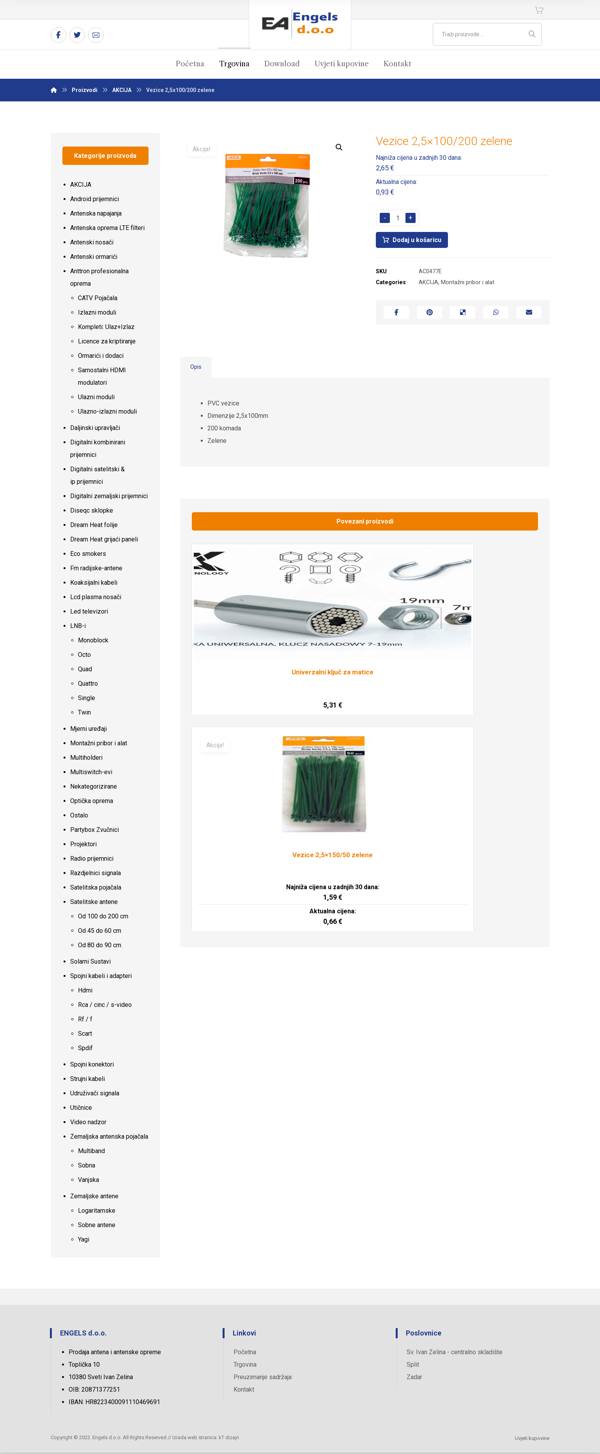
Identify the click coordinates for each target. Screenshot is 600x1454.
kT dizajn (229, 1440)
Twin (84, 714)
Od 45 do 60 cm (99, 932)
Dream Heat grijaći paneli (104, 541)
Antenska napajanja (96, 215)
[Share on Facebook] (396, 316)
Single (86, 700)
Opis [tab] (196, 372)
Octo (84, 656)
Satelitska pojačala (95, 889)
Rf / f (85, 1021)
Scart (85, 1035)
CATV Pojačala (97, 300)
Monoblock (93, 642)
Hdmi (85, 992)
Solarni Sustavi (90, 963)
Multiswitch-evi (91, 774)
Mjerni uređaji (88, 730)
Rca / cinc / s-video (105, 1006)
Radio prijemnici (91, 860)
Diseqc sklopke (91, 512)
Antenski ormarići (93, 258)
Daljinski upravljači (95, 429)
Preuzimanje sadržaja (263, 1378)
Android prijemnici (94, 201)
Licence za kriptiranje (107, 343)
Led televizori (89, 613)
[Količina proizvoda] (397, 219)
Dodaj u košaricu (418, 241)
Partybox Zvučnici (94, 831)
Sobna (86, 1167)
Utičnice (81, 1109)
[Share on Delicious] (462, 316)
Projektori (83, 846)
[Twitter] (77, 35)
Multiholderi (86, 759)
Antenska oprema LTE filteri (107, 229)
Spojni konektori (92, 1066)
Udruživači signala (94, 1095)
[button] (339, 149)
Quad (85, 671)
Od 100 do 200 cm (103, 918)
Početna (245, 1353)
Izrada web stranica (194, 1440)
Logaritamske (96, 1212)
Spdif (85, 1050)
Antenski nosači (91, 244)
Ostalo (79, 817)
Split (413, 1366)
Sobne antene (96, 1227)
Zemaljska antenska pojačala (109, 1138)
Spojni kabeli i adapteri (101, 978)
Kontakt (244, 1391)
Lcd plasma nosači (95, 599)
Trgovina (245, 1366)
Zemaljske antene (94, 1198)
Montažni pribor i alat (467, 284)
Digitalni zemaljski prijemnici (109, 498)
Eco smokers (88, 555)
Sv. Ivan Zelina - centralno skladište (455, 1353)
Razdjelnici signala (95, 875)
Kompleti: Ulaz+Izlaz (106, 329)
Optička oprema (91, 803)
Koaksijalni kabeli (93, 584)
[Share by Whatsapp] (495, 316)
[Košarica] (539, 9)
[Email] (96, 35)
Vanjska (88, 1181)
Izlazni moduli (97, 314)
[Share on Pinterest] (429, 316)
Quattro (88, 685)
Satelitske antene (94, 903)
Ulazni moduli (96, 399)
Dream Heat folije (94, 527)
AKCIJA (428, 284)
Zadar (414, 1378)
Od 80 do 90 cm (99, 947)
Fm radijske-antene (96, 570)
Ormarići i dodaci (101, 357)
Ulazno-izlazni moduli (107, 413)
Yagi (83, 1241)
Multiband (91, 1153)
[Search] (532, 34)
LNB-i (78, 627)
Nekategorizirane (93, 788)
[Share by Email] (529, 316)
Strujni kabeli (87, 1080)
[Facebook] (58, 35)
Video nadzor (88, 1124)
